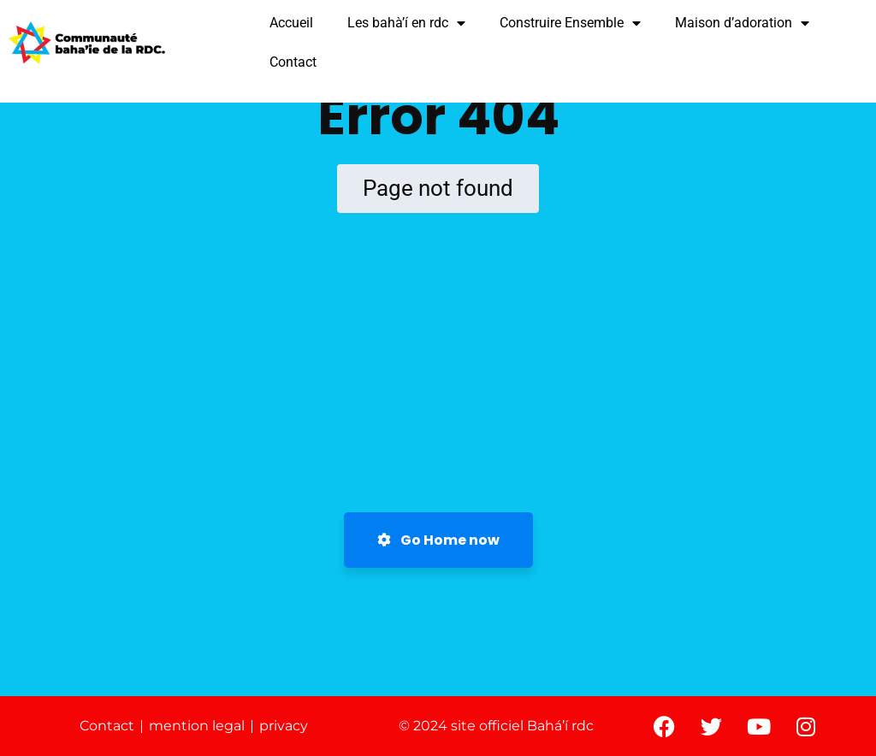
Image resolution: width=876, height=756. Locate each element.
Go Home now (438, 540)
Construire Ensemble (570, 23)
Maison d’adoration (742, 23)
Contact (293, 62)
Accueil (291, 23)
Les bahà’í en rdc (406, 23)
